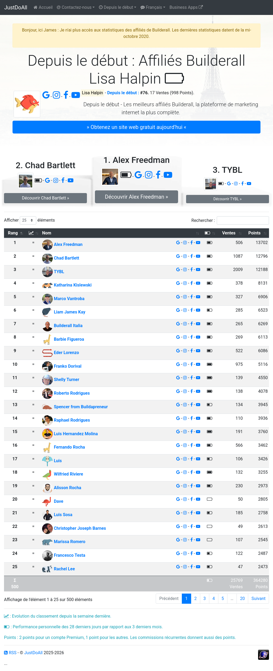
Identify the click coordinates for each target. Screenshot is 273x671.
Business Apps (186, 7)
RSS (10, 652)
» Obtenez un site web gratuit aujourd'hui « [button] (136, 127)
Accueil (43, 7)
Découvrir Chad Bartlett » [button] (45, 198)
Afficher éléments (29, 220)
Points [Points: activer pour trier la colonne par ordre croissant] (254, 233)
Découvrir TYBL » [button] (227, 199)
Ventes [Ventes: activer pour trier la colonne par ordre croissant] (228, 233)
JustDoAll (15, 7)
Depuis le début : (123, 92)
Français (151, 7)
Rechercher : (230, 220)
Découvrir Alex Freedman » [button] (136, 197)
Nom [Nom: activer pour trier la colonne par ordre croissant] (46, 233)
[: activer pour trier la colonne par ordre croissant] (33, 233)
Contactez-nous (74, 7)
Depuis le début (116, 7)
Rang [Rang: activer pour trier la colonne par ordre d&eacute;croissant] (13, 233)
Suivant (258, 598)
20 (242, 598)
